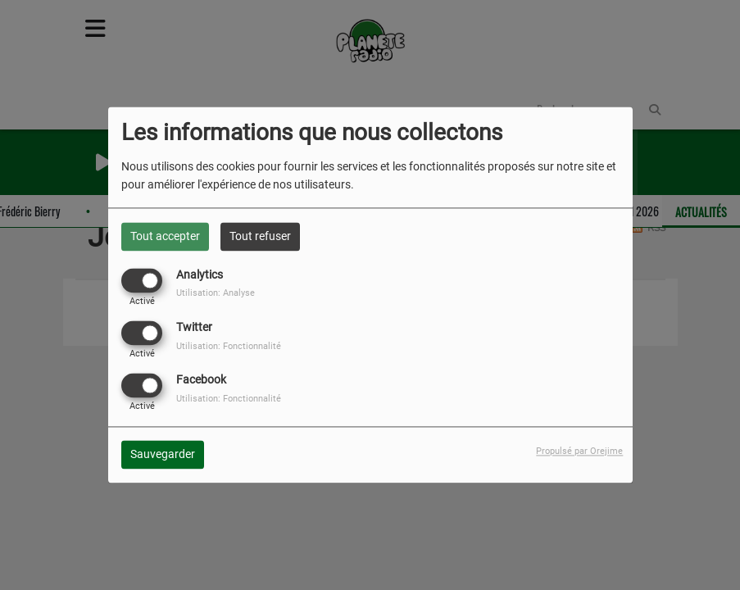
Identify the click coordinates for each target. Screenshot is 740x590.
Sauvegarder (162, 454)
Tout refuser (260, 236)
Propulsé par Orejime (579, 452)
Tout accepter (165, 236)
